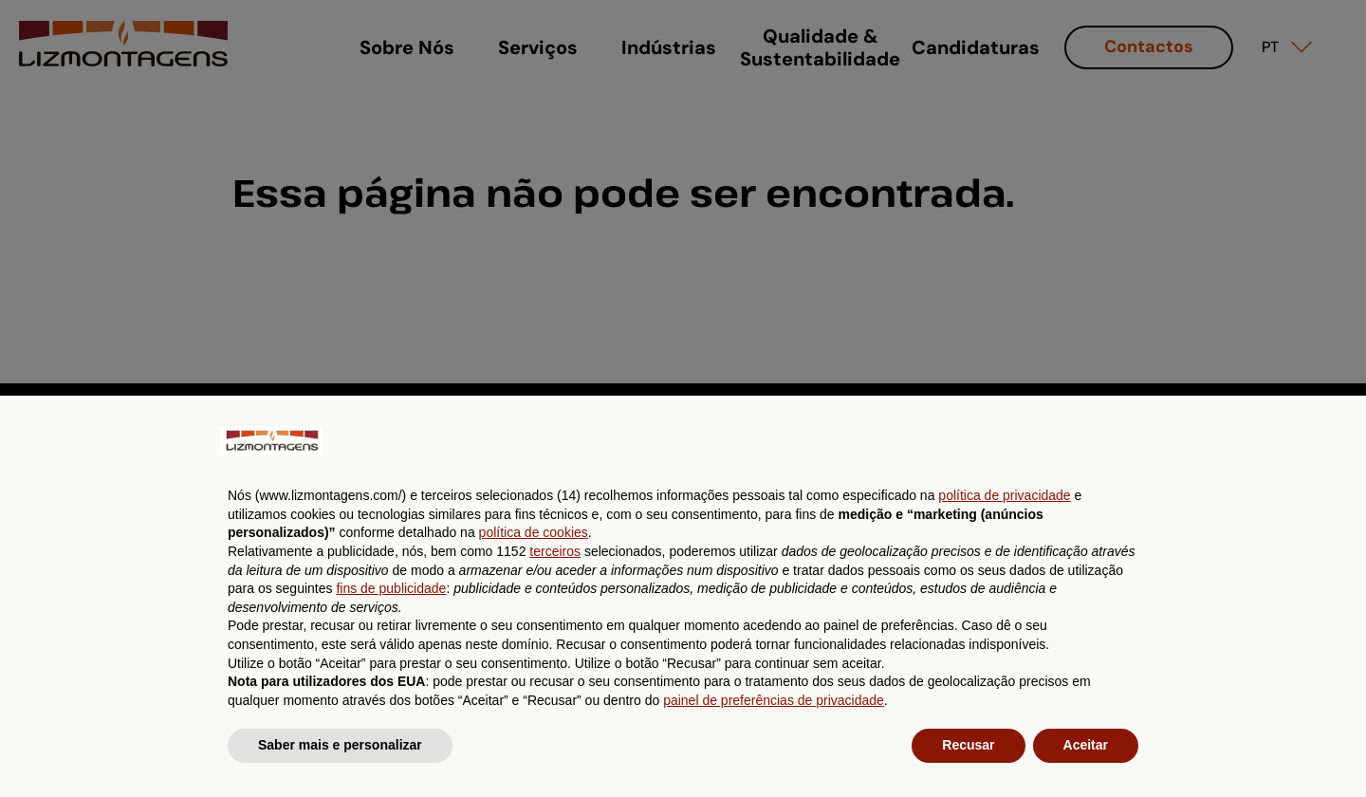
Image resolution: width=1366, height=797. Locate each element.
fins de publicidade (391, 588)
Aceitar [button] (1085, 744)
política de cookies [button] (533, 532)
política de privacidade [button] (1004, 495)
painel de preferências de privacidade (773, 700)
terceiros (555, 551)
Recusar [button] (968, 744)
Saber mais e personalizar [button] (340, 744)
